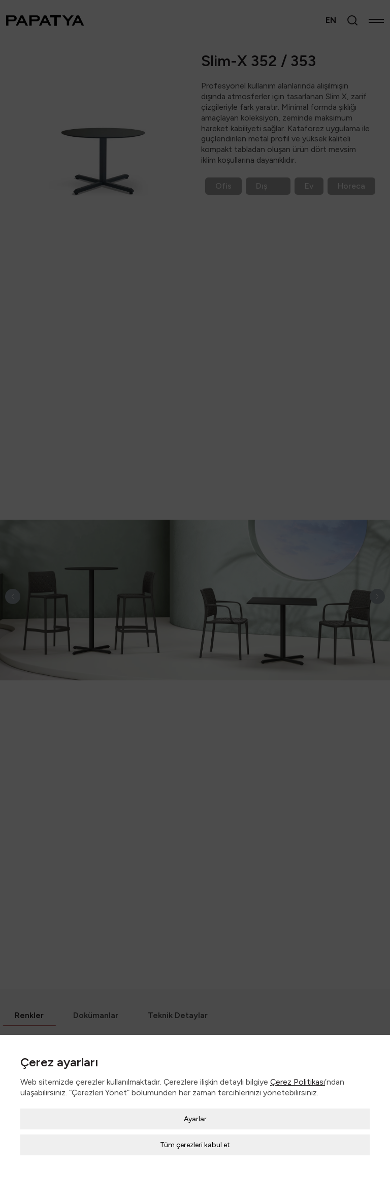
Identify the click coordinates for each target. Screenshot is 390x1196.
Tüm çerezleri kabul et (195, 1137)
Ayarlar (195, 1111)
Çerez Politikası (297, 1075)
